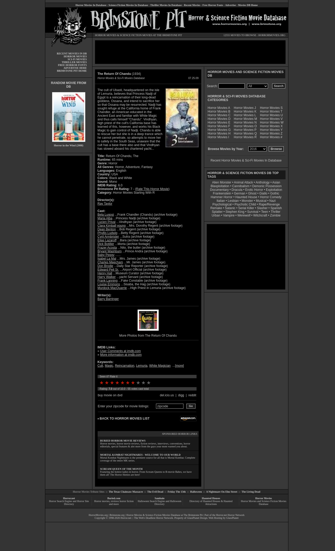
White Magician (160, 366)
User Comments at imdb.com (120, 351)
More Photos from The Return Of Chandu (148, 335)
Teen (264, 212)
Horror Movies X (271, 126)
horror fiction (127, 501)
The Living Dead (251, 491)
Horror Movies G (219, 130)
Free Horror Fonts (213, 5)
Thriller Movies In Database (166, 5)
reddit (192, 395)
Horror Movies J (245, 108)
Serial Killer (246, 208)
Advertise (230, 5)
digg (181, 395)
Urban (216, 215)
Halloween (196, 491)
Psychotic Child (245, 204)
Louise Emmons (109, 284)
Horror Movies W (271, 122)
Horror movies (102, 501)
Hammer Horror (221, 197)
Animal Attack (243, 182)
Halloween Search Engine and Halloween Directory (159, 502)
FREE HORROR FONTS (72, 65)
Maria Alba (105, 218)
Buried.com (113, 498)
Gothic (274, 193)
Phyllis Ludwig (108, 233)
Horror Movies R (245, 137)
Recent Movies (192, 5)
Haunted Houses (211, 498)
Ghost (252, 193)
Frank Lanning (108, 280)
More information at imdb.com (121, 355)
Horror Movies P (245, 130)
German (239, 193)
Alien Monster (221, 182)
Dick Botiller (106, 244)
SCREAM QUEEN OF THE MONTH (121, 468)
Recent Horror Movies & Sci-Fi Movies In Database (246, 160)
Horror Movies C (219, 115)
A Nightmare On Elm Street (221, 491)
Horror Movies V (271, 119)
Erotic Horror (254, 190)
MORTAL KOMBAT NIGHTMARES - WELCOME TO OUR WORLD (140, 454)
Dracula (237, 190)
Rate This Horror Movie (152, 189)
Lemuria (141, 366)
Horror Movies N (245, 122)
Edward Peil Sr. (108, 269)
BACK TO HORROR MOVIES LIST (124, 418)
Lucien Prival (107, 222)
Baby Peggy (106, 255)
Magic (109, 366)
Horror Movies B (219, 111)
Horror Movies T (271, 111)
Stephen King (235, 212)
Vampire (228, 215)
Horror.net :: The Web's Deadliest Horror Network (147, 517)
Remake (216, 208)
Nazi (272, 201)
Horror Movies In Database (90, 5)
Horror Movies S (271, 108)
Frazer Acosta (107, 247)
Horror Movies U (271, 115)
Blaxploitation (220, 186)
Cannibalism (240, 186)
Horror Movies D (219, 119)
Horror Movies (263, 498)
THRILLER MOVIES (74, 62)
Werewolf (243, 215)
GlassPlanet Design (197, 517)
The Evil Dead (155, 491)
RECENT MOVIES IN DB (72, 53)
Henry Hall (105, 273)
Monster (247, 201)
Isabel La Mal (107, 258)
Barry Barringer (108, 299)
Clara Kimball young (112, 225)
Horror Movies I (218, 137)
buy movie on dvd (110, 395)
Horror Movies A (219, 108)
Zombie (275, 215)
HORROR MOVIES (106, 35)
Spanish (276, 208)
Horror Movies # (271, 137)
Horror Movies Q (245, 133)
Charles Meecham (110, 262)
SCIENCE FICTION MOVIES (136, 35)
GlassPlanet (232, 517)
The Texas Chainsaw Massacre (126, 491)
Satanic (230, 208)
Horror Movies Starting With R (134, 192)
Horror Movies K (245, 111)
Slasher (262, 208)
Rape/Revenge (269, 204)
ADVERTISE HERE (75, 67)
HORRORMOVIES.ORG (272, 35)
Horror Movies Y (271, 130)
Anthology (263, 182)
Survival (253, 212)
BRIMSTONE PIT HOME (72, 70)
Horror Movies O (245, 126)
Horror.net (69, 498)
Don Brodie (105, 266)
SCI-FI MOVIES (77, 59)
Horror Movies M (245, 119)
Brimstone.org (117, 515)
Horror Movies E (219, 122)
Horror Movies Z (271, 133)
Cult (100, 366)
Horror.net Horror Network (230, 515)
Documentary (219, 190)
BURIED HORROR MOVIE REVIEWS (123, 440)
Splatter (217, 212)
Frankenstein (222, 193)
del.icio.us (167, 395)
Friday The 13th (177, 491)
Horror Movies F (219, 126)
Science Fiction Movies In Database (128, 5)
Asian (276, 182)
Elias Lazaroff (107, 240)
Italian (220, 201)
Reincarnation (124, 366)
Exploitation (274, 190)
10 (148, 382)
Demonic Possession (267, 186)
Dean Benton (107, 229)
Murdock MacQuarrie (112, 288)
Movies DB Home (248, 5)
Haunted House (246, 197)
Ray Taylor (105, 203)
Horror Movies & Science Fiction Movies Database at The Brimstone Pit (164, 515)
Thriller (276, 212)
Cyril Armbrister (108, 236)
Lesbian (233, 201)
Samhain (160, 498)
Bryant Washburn (110, 251)
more (179, 366)
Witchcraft (260, 215)
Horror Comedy (271, 197)
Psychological (222, 204)
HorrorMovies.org (98, 515)
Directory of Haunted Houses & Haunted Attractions (210, 502)
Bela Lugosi (106, 214)
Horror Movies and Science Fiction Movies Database (263, 502)
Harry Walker (107, 277)
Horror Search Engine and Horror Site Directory (69, 502)
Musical (261, 201)
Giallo (263, 193)
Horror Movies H (219, 133)
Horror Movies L (245, 115)
